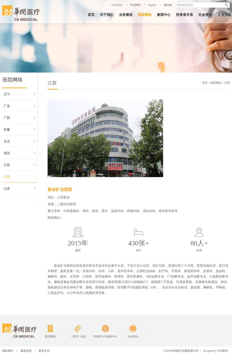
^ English (150, 5)
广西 (7, 117)
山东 (7, 188)
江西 (7, 176)
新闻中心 (164, 15)
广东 (7, 106)
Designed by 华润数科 (215, 350)
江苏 (7, 165)
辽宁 (7, 94)
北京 (7, 141)
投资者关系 (184, 15)
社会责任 (205, 15)
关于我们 (107, 15)
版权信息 (26, 350)
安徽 (7, 129)
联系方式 (44, 350)
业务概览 (126, 15)
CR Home (116, 5)
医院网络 (145, 15)
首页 (91, 15)
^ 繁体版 (166, 5)
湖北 (7, 153)
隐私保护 (7, 350)
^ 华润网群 (133, 5)
